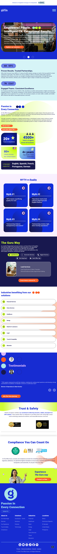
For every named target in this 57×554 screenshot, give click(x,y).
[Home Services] (3, 308)
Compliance (4, 530)
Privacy (18, 549)
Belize (43, 518)
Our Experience (5, 524)
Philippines (45, 530)
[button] (24, 57)
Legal (8, 333)
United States (45, 527)
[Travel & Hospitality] (3, 339)
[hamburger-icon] (54, 10)
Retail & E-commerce (12, 326)
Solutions (18, 516)
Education (9, 345)
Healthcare (9, 314)
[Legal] (3, 333)
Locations (45, 516)
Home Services (10, 308)
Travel (30, 535)
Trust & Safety (4, 527)
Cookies (39, 549)
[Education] (3, 345)
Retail (29, 524)
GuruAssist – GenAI (20, 518)
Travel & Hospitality (12, 339)
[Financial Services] (3, 301)
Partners (17, 524)
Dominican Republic (47, 521)
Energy (8, 320)
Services (3, 521)
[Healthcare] (3, 314)
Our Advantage (5, 518)
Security (34, 549)
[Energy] (3, 320)
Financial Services (11, 301)
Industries (31, 516)
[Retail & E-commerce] (3, 326)
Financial (30, 518)
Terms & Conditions (26, 549)
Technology (18, 527)
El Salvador (45, 524)
